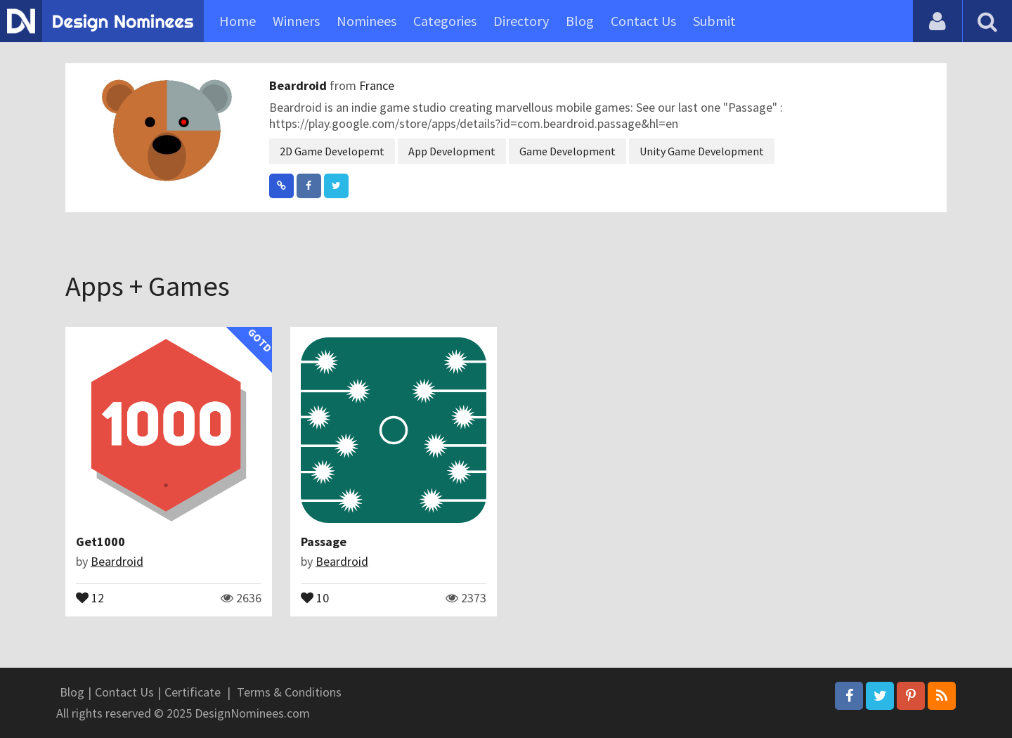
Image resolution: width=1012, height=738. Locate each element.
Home (237, 21)
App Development (451, 151)
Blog (580, 21)
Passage (323, 541)
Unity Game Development (702, 151)
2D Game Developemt (332, 151)
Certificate (192, 692)
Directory (521, 21)
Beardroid (299, 85)
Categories (444, 21)
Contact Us (643, 21)
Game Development (567, 151)
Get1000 (100, 541)
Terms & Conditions (289, 692)
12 (90, 597)
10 (315, 597)
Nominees (366, 21)
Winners (296, 21)
